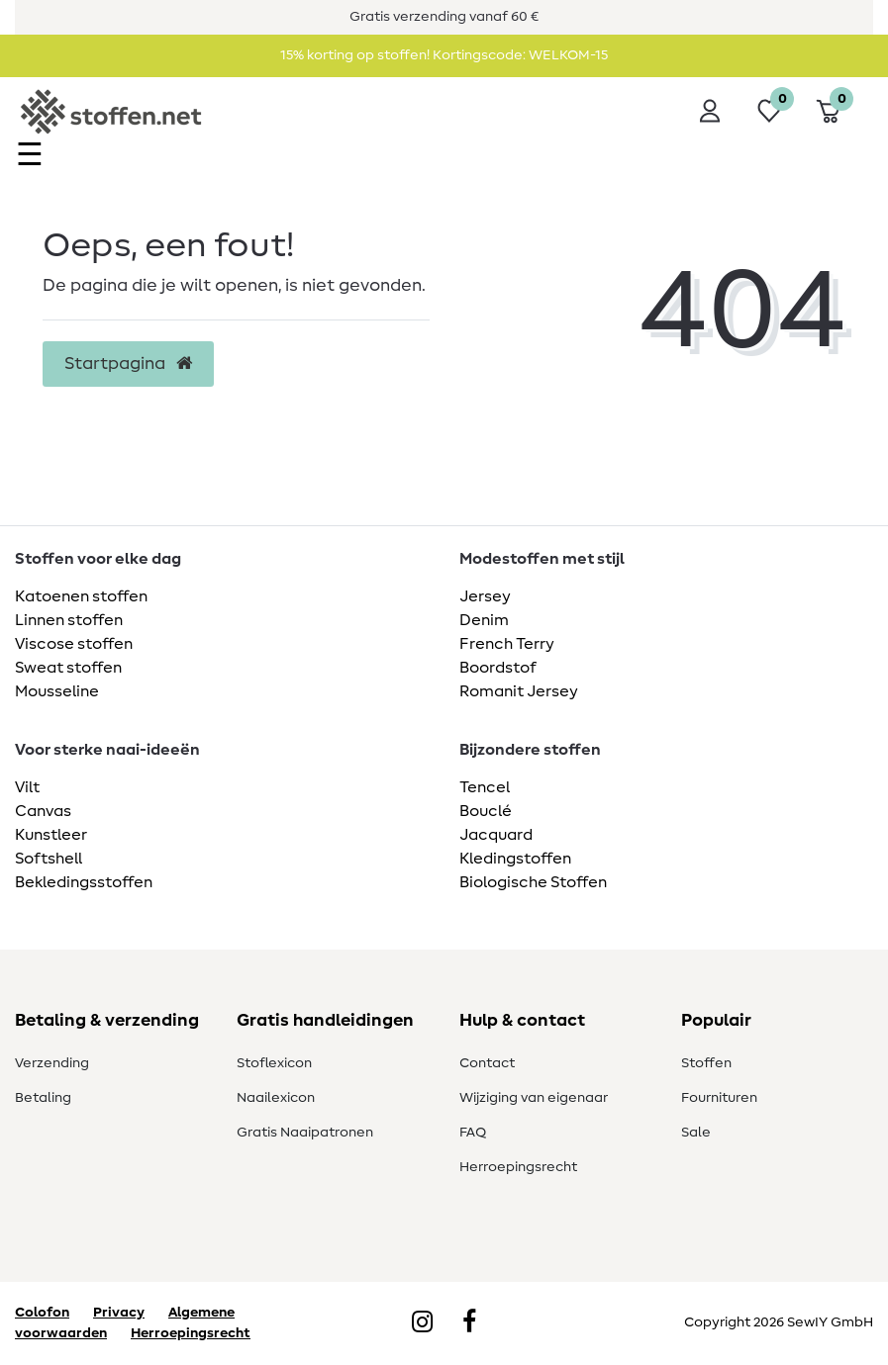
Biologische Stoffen (533, 882)
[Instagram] (422, 1323)
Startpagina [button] (128, 364)
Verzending (52, 1063)
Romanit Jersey (518, 691)
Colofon (42, 1313)
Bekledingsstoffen (83, 882)
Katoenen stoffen (81, 596)
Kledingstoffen (515, 858)
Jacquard (496, 835)
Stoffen (706, 1063)
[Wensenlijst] (769, 110)
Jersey (485, 596)
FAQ (472, 1132)
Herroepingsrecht (518, 1167)
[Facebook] (469, 1323)
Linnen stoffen (69, 620)
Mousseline (57, 691)
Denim (484, 620)
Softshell (48, 858)
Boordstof (498, 668)
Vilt (27, 787)
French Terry (506, 644)
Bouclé (485, 811)
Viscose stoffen (74, 644)
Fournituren (719, 1098)
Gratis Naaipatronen (305, 1132)
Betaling (43, 1098)
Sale (696, 1132)
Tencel (484, 787)
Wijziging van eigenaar (533, 1098)
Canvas (43, 811)
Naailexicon (276, 1098)
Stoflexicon (274, 1063)
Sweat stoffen (68, 668)
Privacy (119, 1313)
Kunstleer (51, 835)
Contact (487, 1063)
